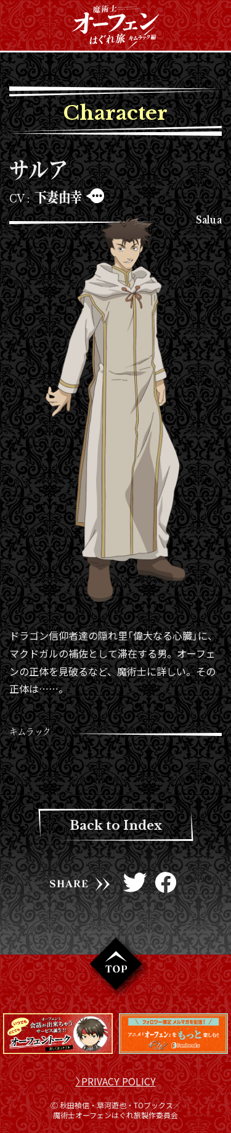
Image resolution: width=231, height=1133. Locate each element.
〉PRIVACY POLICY (116, 1081)
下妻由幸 (58, 196)
